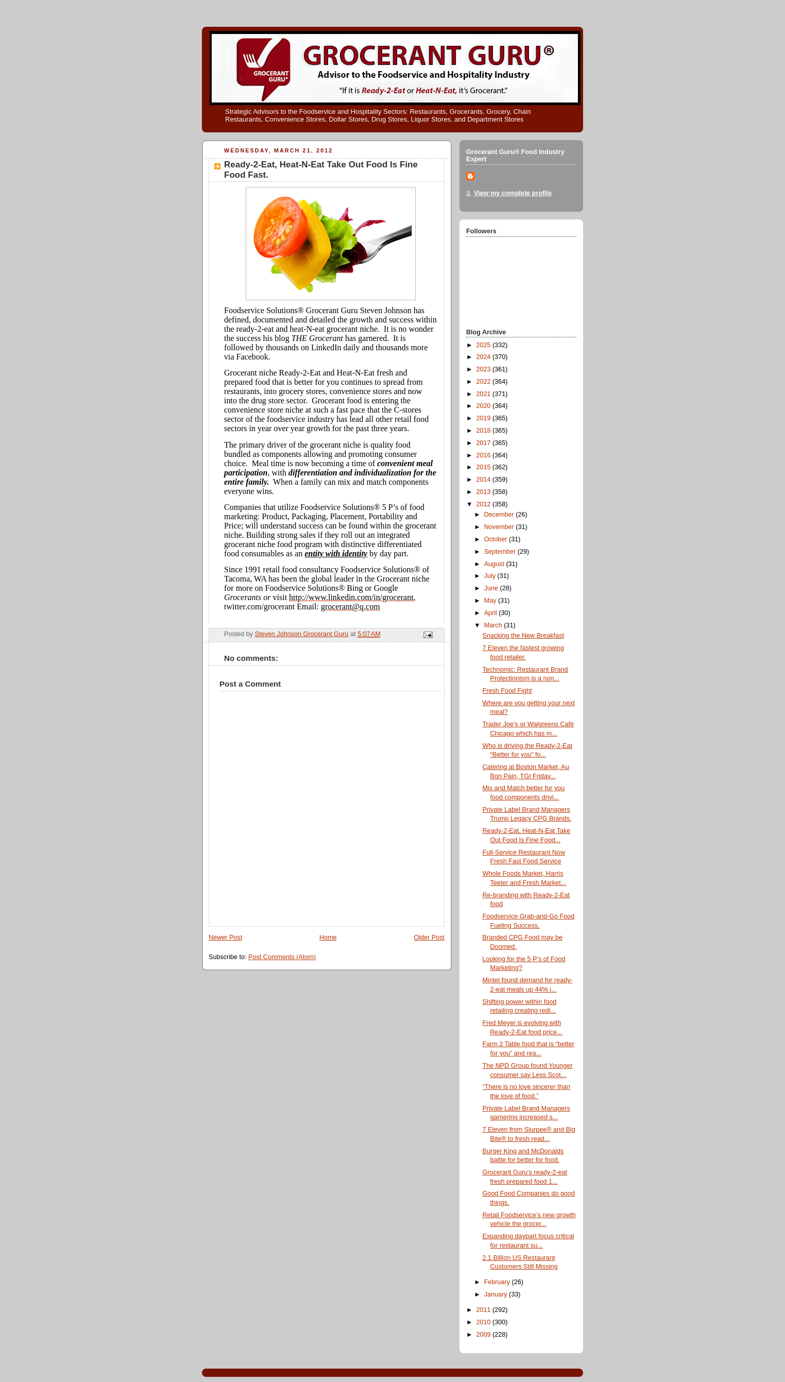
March (494, 625)
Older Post (429, 937)
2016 (484, 455)
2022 (484, 381)
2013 (484, 492)
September (501, 551)
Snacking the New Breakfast (523, 635)
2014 (484, 479)
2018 (484, 430)
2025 (484, 345)
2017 (484, 443)
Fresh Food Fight (507, 690)
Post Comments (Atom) (282, 957)
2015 (484, 467)
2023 (484, 369)
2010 (484, 1322)
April (491, 613)
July (491, 575)
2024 (484, 357)
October (496, 539)
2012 (484, 504)
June (492, 588)
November (500, 527)
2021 (484, 394)
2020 (484, 406)
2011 (484, 1309)
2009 (484, 1334)
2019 (484, 418)
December (500, 514)
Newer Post (225, 937)
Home (328, 937)
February (498, 1282)
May (491, 600)
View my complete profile (513, 193)
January (496, 1294)
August (495, 564)
